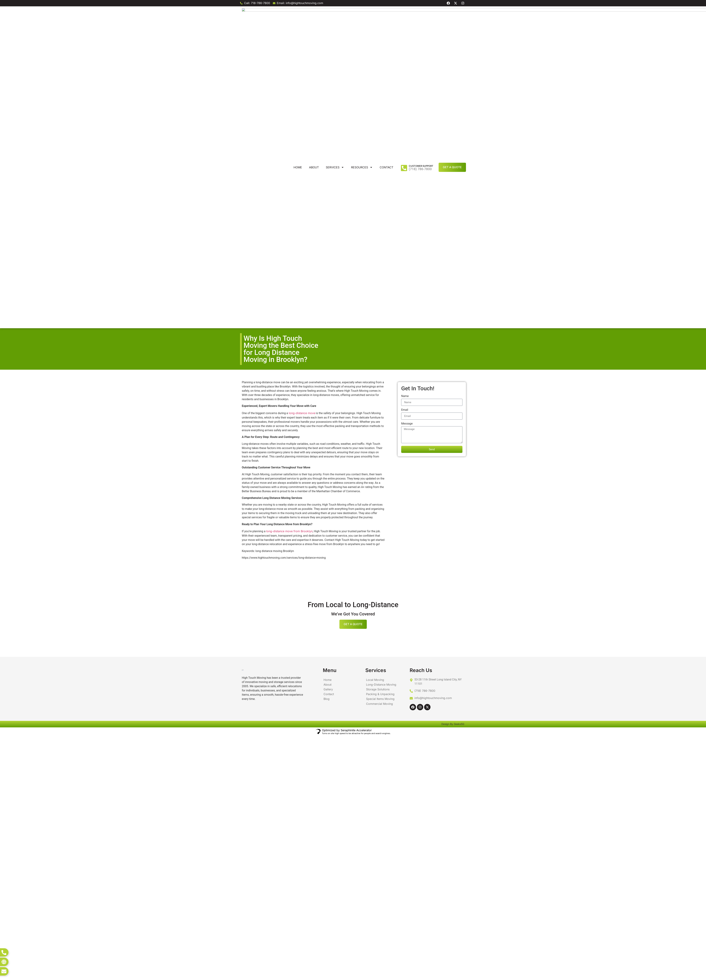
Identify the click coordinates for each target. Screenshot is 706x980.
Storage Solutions (377, 382)
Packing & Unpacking (379, 386)
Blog (326, 391)
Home (298, 14)
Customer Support (421, 12)
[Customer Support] (404, 14)
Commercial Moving (379, 396)
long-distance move (302, 106)
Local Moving (374, 373)
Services (335, 14)
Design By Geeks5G (452, 423)
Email (404, 103)
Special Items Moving (379, 391)
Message (407, 116)
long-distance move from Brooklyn (289, 224)
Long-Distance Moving (380, 377)
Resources (362, 14)
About (314, 14)
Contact (386, 14)
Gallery (328, 382)
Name (405, 89)
